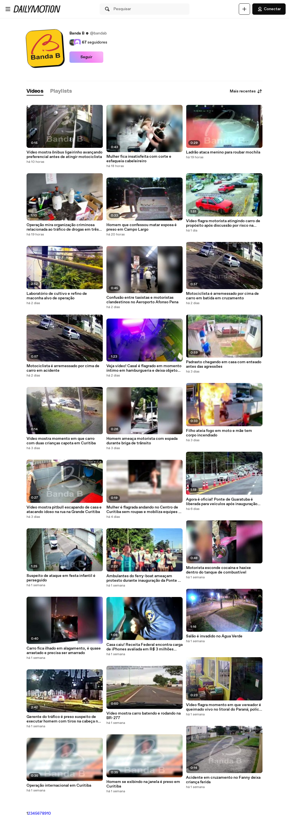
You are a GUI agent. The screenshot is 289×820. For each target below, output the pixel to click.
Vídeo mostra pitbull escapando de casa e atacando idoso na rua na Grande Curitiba (64, 509)
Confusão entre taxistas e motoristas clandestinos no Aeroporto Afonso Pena (142, 299)
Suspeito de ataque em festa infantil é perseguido (61, 578)
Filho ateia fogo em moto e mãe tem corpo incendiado (219, 433)
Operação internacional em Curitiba (59, 785)
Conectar (269, 9)
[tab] (35, 91)
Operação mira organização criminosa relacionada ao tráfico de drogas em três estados (63, 227)
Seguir (86, 57)
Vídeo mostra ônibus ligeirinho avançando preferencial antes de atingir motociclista (64, 154)
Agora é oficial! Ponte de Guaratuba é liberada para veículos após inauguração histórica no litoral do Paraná (221, 501)
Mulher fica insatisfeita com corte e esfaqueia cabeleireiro (138, 158)
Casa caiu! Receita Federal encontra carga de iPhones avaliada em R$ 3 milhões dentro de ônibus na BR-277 (144, 647)
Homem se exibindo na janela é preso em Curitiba (143, 784)
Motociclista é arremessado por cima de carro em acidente (63, 368)
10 (49, 813)
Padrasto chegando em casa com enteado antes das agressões (223, 364)
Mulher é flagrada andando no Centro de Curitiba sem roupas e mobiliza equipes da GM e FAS (144, 509)
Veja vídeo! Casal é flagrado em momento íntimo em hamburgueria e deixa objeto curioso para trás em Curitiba (143, 368)
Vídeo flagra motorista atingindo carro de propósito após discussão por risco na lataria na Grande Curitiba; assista (223, 223)
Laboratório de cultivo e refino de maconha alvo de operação (57, 295)
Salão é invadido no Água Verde (214, 636)
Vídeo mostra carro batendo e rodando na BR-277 (143, 715)
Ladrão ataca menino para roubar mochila (223, 152)
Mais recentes (246, 91)
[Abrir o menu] (7, 9)
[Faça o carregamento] (244, 9)
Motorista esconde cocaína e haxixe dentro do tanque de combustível (218, 570)
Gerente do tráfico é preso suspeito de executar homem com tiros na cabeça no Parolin (63, 719)
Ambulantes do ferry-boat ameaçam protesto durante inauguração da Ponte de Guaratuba (144, 578)
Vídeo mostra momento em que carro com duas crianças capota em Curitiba (61, 440)
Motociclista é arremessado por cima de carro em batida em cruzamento (222, 295)
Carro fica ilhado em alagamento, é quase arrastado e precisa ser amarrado (64, 650)
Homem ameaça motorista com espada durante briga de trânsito (142, 440)
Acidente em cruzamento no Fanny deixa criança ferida (223, 779)
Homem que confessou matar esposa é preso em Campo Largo (141, 227)
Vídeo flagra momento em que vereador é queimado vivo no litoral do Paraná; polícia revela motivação (224, 707)
